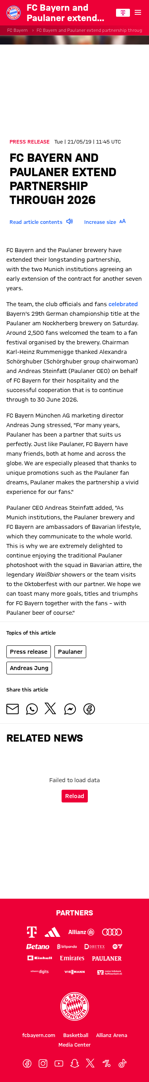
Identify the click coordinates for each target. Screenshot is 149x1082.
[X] (90, 1063)
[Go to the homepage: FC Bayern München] (13, 13)
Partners (74, 913)
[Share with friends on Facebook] (89, 709)
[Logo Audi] (112, 932)
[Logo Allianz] (81, 932)
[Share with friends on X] (51, 709)
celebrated (123, 304)
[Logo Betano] (37, 946)
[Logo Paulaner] (107, 958)
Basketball (75, 1035)
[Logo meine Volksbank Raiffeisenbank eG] (109, 971)
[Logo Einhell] (39, 957)
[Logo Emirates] (72, 957)
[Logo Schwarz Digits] (39, 972)
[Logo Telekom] (32, 932)
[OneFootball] (106, 1063)
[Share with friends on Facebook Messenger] (70, 709)
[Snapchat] (74, 1063)
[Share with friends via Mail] (12, 709)
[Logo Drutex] (94, 946)
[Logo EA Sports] (117, 946)
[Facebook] (27, 1063)
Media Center (74, 1044)
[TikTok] (122, 1063)
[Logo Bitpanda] (67, 946)
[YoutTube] (59, 1063)
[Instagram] (43, 1063)
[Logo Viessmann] (74, 971)
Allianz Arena (111, 1035)
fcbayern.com (38, 1035)
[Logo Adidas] (52, 932)
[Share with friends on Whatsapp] (31, 709)
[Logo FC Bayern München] (74, 1006)
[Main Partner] (123, 13)
